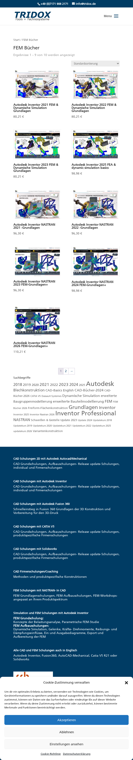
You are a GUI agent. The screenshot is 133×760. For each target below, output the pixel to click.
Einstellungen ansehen (66, 744)
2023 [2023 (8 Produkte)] (63, 384)
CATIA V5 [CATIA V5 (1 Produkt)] (35, 396)
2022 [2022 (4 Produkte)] (54, 385)
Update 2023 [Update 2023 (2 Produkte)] (68, 420)
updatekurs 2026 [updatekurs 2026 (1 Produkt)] (22, 431)
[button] (126, 683)
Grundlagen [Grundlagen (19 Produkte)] (83, 407)
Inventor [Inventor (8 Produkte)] (107, 407)
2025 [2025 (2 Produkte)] (82, 385)
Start (16, 39)
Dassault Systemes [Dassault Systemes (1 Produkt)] (51, 396)
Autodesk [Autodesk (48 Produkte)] (100, 383)
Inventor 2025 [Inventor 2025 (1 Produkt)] (21, 414)
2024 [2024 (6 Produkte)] (73, 384)
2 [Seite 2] (66, 371)
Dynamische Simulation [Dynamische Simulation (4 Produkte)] (81, 396)
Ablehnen (66, 732)
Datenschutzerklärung (76, 753)
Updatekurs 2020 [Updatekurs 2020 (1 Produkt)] (42, 425)
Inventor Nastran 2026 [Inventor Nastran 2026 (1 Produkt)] (42, 414)
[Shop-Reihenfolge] (95, 64)
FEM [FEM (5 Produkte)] (108, 401)
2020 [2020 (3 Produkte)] (35, 385)
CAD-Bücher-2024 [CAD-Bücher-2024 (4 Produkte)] (89, 390)
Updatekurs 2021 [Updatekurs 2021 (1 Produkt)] (62, 425)
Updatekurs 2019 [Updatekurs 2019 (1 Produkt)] (22, 425)
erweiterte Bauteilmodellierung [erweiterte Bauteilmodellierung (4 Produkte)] (78, 401)
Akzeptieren (66, 720)
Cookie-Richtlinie (51, 753)
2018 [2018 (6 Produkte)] (17, 384)
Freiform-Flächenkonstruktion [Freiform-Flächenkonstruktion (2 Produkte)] (48, 408)
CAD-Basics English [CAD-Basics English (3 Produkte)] (60, 390)
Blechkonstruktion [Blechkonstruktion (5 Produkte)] (29, 390)
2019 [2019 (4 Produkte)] (27, 385)
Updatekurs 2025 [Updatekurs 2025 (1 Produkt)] (101, 425)
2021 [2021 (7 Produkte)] (44, 384)
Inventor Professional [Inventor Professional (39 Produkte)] (85, 413)
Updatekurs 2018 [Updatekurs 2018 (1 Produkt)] (102, 420)
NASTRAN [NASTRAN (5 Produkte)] (21, 420)
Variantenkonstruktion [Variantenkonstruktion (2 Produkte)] (48, 431)
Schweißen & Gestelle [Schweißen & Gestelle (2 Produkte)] (45, 420)
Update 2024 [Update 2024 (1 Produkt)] (85, 420)
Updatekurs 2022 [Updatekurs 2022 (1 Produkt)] (81, 425)
